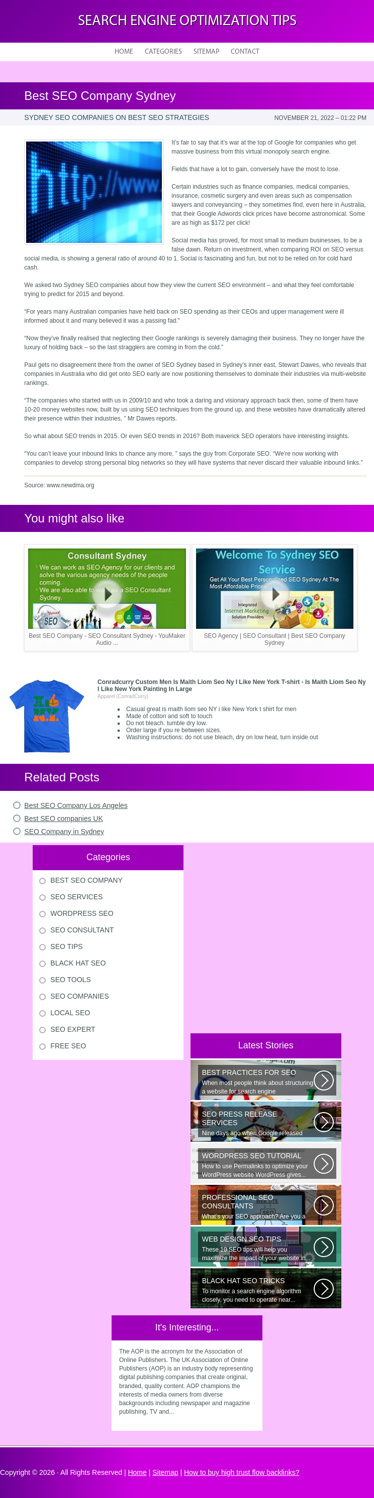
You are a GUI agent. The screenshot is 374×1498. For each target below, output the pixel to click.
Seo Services (76, 897)
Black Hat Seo (78, 963)
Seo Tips (66, 946)
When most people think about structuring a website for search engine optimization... (258, 1082)
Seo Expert (72, 1029)
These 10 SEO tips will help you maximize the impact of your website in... (258, 1248)
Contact (245, 52)
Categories (163, 52)
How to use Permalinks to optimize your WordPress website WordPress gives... (258, 1165)
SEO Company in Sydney (64, 832)
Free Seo (68, 1046)
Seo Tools (70, 980)
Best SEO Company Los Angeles (75, 805)
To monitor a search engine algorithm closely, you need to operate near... (258, 1290)
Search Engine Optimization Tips (187, 21)
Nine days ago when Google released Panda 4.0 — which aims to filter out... (258, 1123)
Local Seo (70, 1013)
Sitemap (206, 52)
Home (124, 52)
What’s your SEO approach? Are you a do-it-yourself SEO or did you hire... (258, 1206)
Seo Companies (79, 996)
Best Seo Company (86, 880)
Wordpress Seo (81, 913)
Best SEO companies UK (63, 818)
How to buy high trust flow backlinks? (242, 1472)
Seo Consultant (82, 930)
